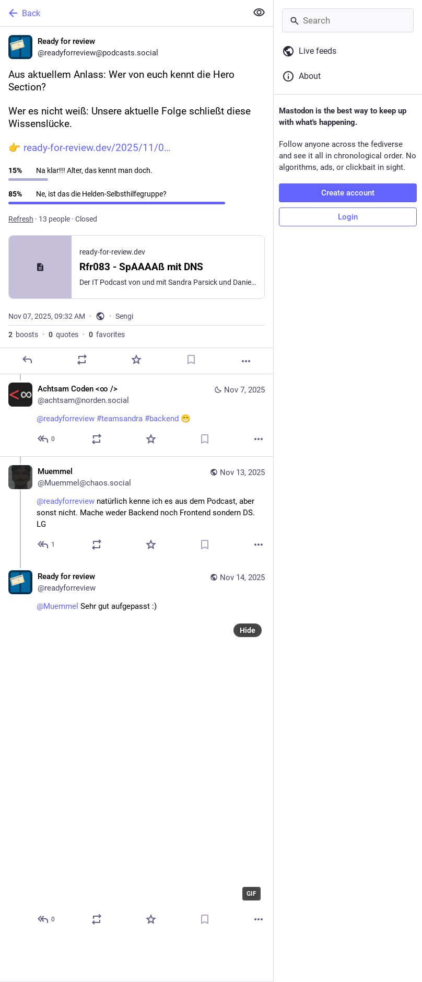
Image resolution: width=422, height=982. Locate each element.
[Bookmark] (191, 359)
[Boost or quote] (82, 359)
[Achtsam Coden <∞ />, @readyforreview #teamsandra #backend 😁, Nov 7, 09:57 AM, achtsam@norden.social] (136, 415)
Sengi (124, 316)
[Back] (122, 13)
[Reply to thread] (47, 439)
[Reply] (27, 359)
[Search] (348, 20)
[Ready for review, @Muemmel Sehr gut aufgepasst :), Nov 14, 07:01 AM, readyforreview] (136, 749)
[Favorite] (136, 359)
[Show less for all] (259, 12)
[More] (246, 361)
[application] (151, 762)
